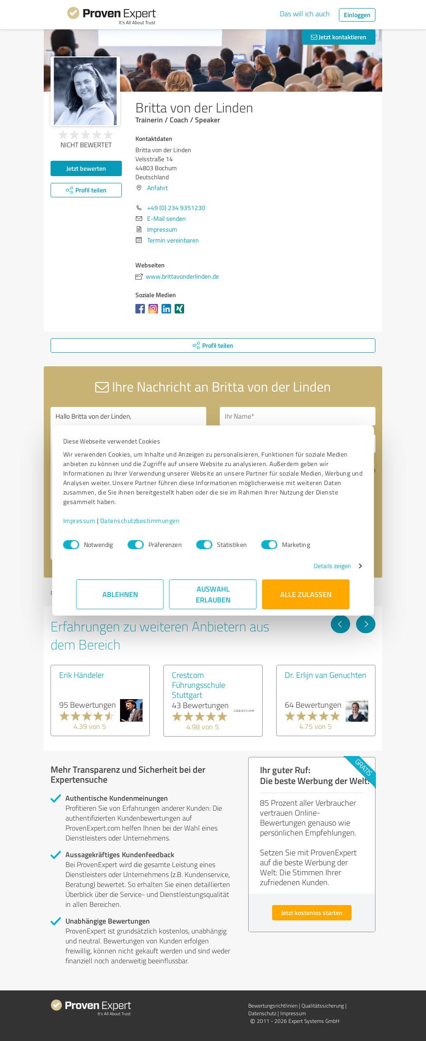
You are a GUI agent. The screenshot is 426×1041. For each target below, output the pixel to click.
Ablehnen (120, 594)
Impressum (92, 520)
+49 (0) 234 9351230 (176, 207)
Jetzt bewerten (86, 168)
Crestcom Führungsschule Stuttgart (198, 684)
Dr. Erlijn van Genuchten (325, 674)
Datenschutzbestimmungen (153, 520)
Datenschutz (262, 1013)
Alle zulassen (306, 594)
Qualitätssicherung (322, 1005)
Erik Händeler (81, 674)
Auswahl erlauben (213, 594)
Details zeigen (319, 565)
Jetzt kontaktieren (338, 37)
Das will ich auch (305, 14)
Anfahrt (157, 187)
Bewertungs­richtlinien (272, 1005)
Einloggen (357, 14)
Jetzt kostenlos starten (312, 912)
